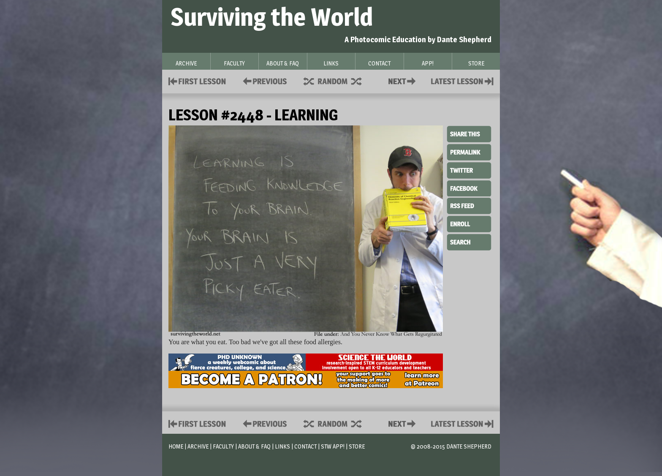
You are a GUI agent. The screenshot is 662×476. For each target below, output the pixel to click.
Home (175, 446)
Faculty (223, 446)
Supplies (338, 80)
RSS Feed (469, 205)
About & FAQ (254, 446)
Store (357, 446)
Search (469, 241)
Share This (469, 134)
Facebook (469, 187)
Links (282, 446)
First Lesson (197, 80)
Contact (404, 80)
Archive (198, 446)
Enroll (469, 223)
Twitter (469, 170)
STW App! (333, 446)
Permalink (469, 152)
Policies (263, 80)
